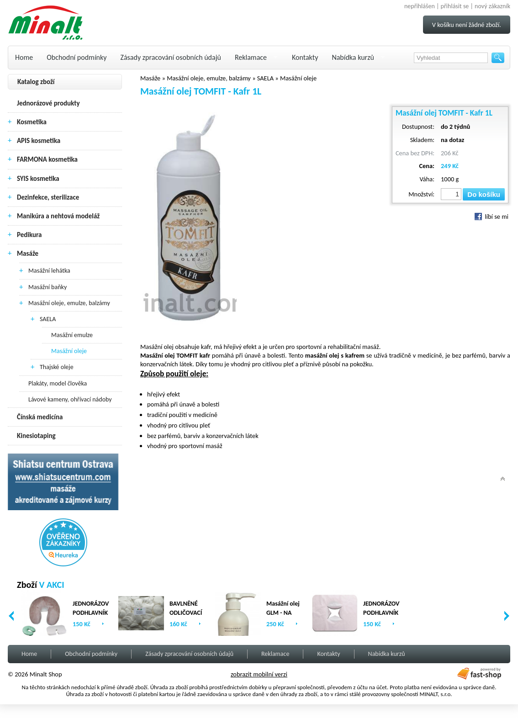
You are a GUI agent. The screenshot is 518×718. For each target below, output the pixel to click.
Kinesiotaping (36, 436)
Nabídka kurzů (353, 57)
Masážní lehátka (49, 271)
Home (24, 57)
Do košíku (483, 194)
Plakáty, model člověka (57, 383)
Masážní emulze (72, 335)
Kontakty (305, 57)
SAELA (48, 319)
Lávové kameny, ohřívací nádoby (70, 399)
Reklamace (251, 57)
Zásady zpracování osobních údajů (171, 57)
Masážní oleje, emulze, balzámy (69, 303)
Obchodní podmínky (76, 57)
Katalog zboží (36, 82)
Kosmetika (32, 122)
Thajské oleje (57, 367)
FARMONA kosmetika (47, 159)
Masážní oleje (69, 351)
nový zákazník (492, 6)
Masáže (27, 253)
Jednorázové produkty (48, 103)
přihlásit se (455, 6)
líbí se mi (491, 216)
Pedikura (29, 235)
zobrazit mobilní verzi (259, 674)
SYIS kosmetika (38, 178)
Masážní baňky (47, 287)
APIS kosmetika (38, 141)
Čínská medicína (40, 417)
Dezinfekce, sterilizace (48, 197)
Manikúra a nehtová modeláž (58, 216)
